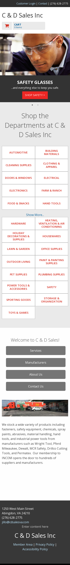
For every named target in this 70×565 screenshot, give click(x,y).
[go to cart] (25, 26)
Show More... (35, 215)
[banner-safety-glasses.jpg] (35, 54)
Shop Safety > (35, 95)
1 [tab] (32, 105)
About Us (35, 374)
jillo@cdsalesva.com (15, 522)
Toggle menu (58, 26)
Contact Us (35, 386)
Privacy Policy (45, 544)
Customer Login (25, 3)
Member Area (22, 544)
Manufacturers (35, 362)
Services (35, 351)
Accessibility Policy (35, 549)
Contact (42, 3)
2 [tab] (38, 105)
